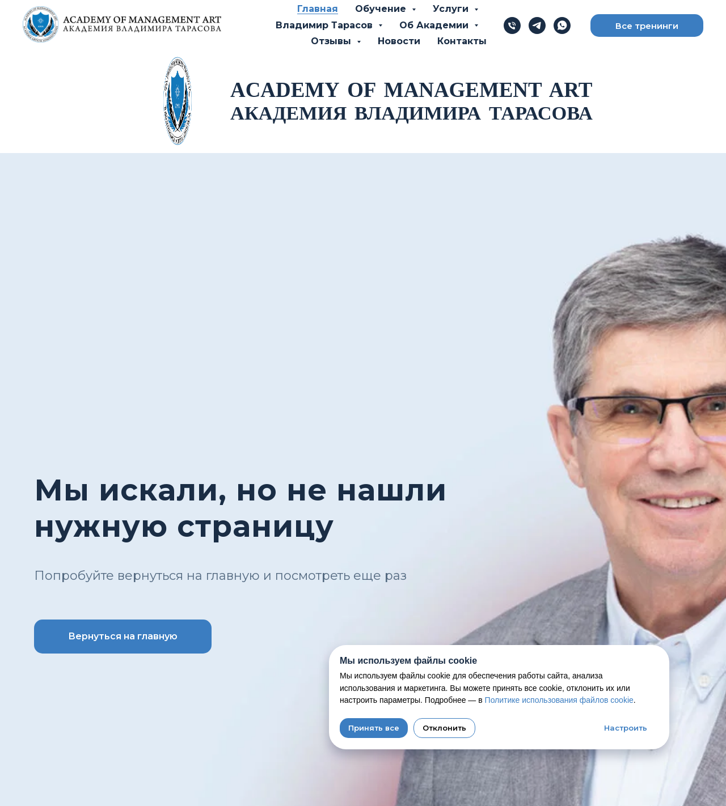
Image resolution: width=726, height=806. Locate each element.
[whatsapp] (562, 25)
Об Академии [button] (435, 25)
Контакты (462, 41)
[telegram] (537, 25)
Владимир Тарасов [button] (325, 25)
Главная (317, 8)
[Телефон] (512, 25)
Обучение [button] (382, 8)
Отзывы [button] (332, 41)
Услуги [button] (452, 8)
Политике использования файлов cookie (559, 700)
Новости (399, 41)
